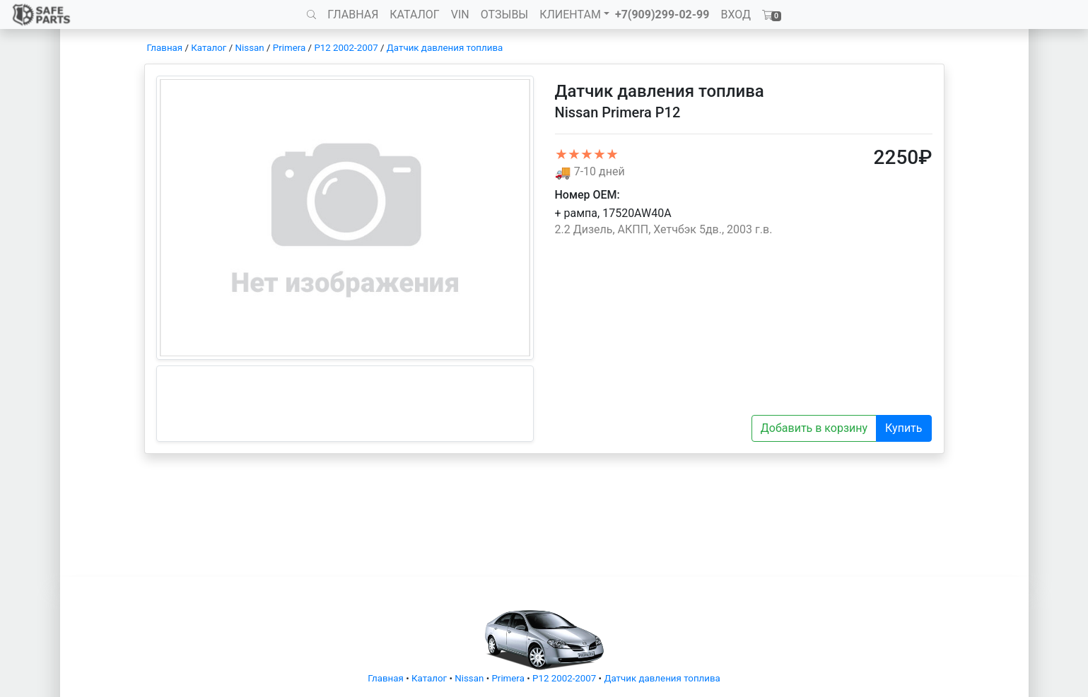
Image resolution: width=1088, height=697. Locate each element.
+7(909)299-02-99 (662, 14)
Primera (289, 47)
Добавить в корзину (814, 428)
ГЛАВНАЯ (352, 14)
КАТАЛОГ (414, 14)
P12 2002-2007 (346, 47)
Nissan (249, 47)
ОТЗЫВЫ (504, 14)
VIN (460, 14)
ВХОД (735, 14)
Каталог (208, 47)
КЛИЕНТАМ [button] (570, 14)
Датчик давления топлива (445, 47)
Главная (165, 47)
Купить (903, 428)
